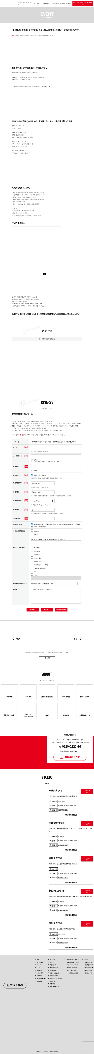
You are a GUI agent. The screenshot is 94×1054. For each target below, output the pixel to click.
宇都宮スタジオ (89, 965)
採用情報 (39, 975)
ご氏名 (15, 447)
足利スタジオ (88, 973)
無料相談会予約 (72, 757)
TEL (70, 747)
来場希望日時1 (17, 483)
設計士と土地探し (54, 975)
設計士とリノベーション (56, 978)
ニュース (39, 965)
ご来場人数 (16, 518)
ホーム (38, 959)
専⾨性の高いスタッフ (72, 967)
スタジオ (86, 959)
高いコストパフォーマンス (73, 970)
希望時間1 (16, 492)
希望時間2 (16, 510)
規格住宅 (52, 984)
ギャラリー (52, 962)
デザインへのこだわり (72, 965)
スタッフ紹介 (55, 3)
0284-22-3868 (63, 943)
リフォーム (52, 981)
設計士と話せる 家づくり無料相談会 (83, 3)
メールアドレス (17, 456)
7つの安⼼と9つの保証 (72, 973)
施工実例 (36, 3)
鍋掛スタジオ (88, 970)
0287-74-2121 (63, 810)
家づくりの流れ (54, 967)
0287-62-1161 (63, 878)
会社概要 (39, 970)
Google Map (88, 791)
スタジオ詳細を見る (70, 815)
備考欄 (15, 589)
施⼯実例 (52, 959)
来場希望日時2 (17, 500)
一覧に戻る (47, 658)
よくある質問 (53, 970)
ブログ (38, 967)
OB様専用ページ (41, 981)
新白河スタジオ (89, 967)
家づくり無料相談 (41, 978)
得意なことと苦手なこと (73, 962)
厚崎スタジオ (88, 962)
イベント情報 (40, 962)
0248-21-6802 (63, 910)
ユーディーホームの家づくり (73, 959)
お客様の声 (45, 3)
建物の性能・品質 (54, 973)
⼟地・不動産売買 (54, 986)
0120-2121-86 (16, 985)
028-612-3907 (63, 845)
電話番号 (16, 466)
